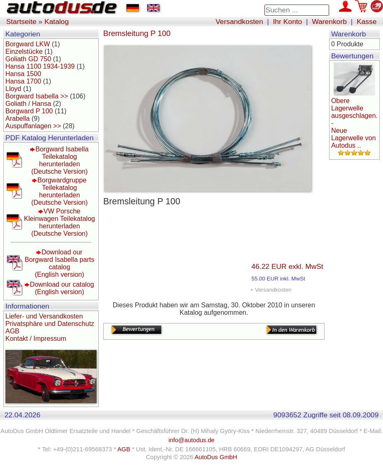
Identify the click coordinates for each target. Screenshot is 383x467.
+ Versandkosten (271, 290)
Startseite (21, 21)
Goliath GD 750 (28, 58)
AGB (12, 331)
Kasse (366, 21)
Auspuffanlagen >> (33, 125)
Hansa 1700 (23, 81)
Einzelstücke (24, 51)
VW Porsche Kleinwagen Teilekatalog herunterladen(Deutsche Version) (59, 222)
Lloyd (13, 88)
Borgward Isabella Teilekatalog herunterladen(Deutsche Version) (59, 160)
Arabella (17, 118)
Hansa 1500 (23, 73)
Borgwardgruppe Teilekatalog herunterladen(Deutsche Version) (59, 191)
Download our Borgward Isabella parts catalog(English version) (59, 263)
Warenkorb (329, 21)
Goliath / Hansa (28, 103)
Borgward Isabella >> (36, 96)
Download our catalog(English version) (62, 288)
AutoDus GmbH (215, 457)
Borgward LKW (27, 44)
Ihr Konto (287, 21)
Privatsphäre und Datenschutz (49, 323)
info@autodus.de (191, 440)
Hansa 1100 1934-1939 (40, 66)
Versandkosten (239, 21)
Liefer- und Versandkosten (44, 316)
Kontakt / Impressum (35, 338)
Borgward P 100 (29, 111)
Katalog (56, 21)
